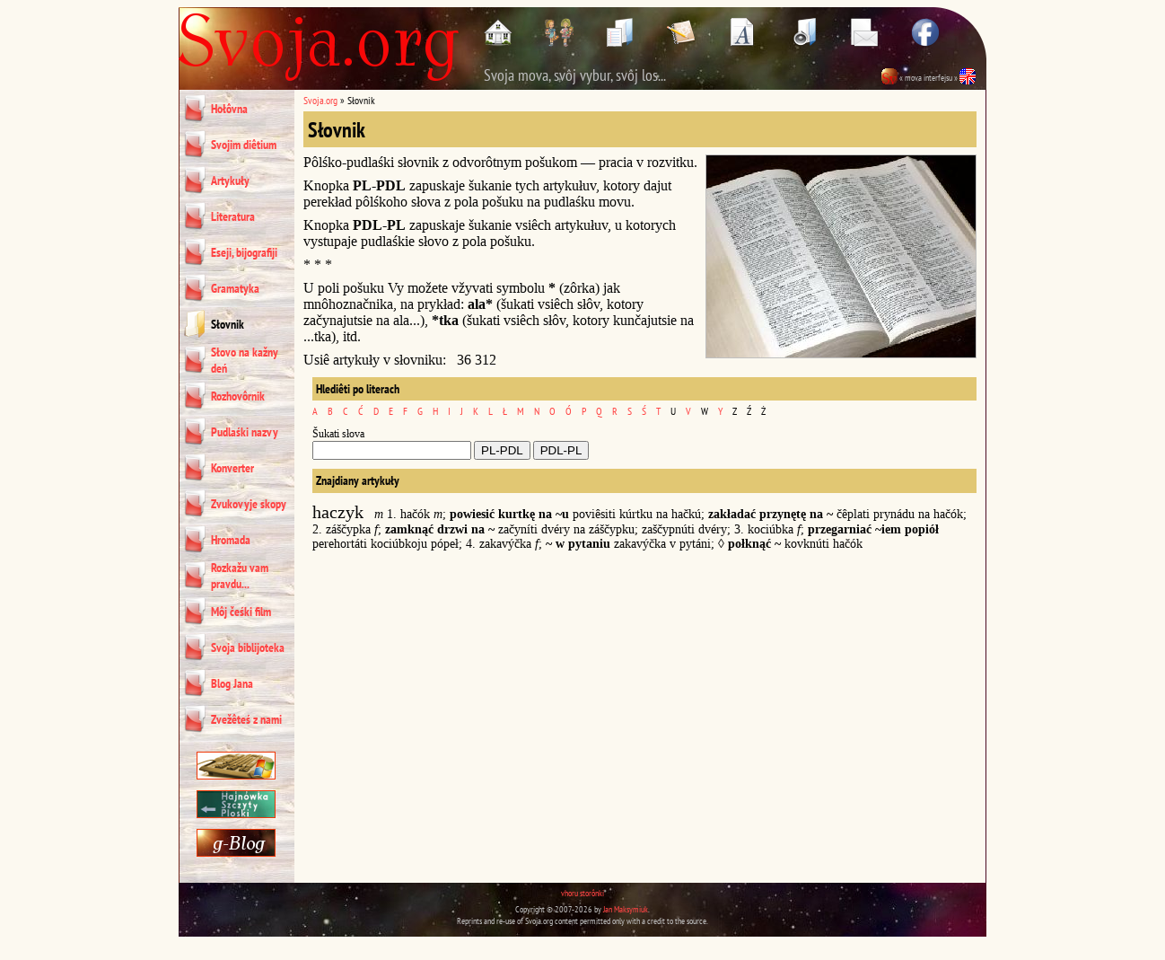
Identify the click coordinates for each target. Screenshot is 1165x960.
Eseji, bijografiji (244, 252)
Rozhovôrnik (238, 396)
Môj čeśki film (241, 611)
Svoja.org (320, 100)
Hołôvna (229, 109)
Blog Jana (232, 683)
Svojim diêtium (243, 145)
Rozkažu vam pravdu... (239, 575)
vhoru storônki (582, 893)
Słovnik (227, 324)
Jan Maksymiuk (625, 909)
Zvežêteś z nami (246, 719)
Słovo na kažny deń (244, 360)
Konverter (232, 468)
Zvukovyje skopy (248, 504)
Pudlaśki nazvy (244, 432)
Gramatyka (235, 288)
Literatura (233, 216)
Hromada (230, 540)
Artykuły (230, 180)
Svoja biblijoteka (248, 647)
